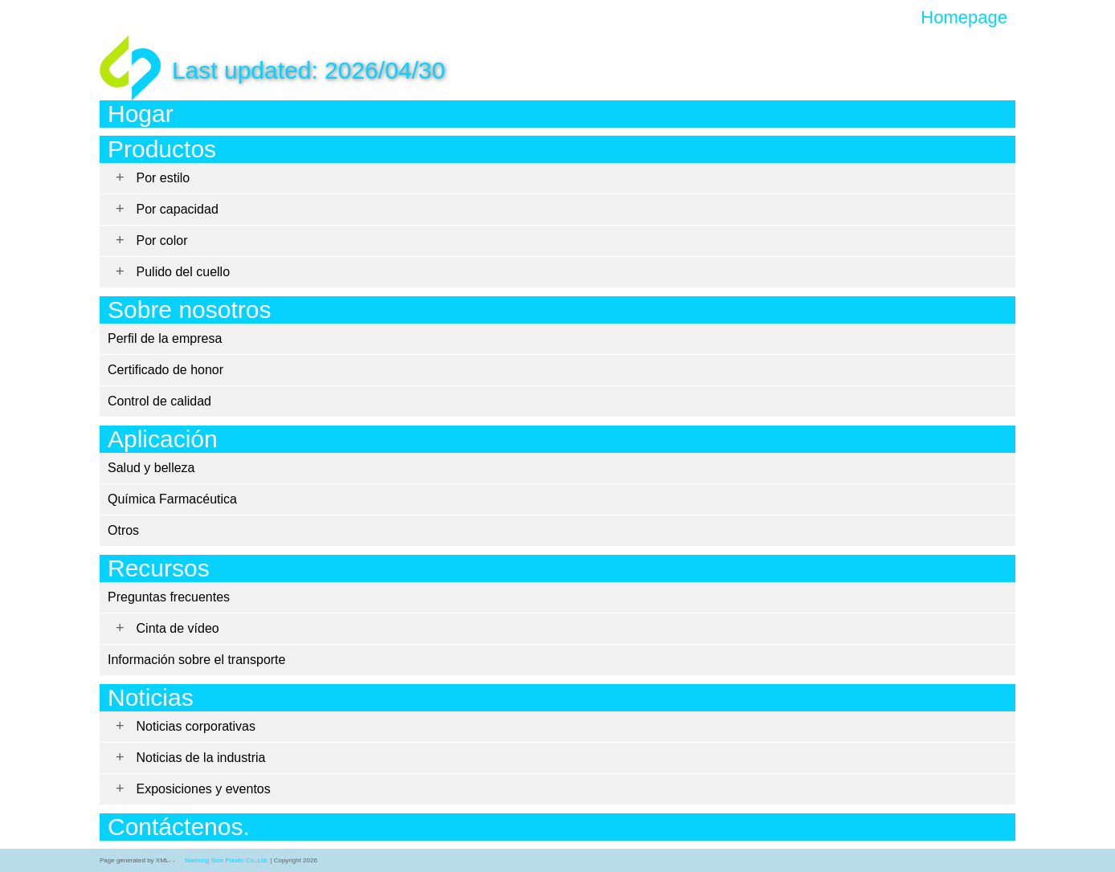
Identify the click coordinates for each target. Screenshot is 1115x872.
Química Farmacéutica (172, 499)
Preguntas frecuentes (169, 597)
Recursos (159, 568)
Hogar (141, 113)
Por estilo (163, 178)
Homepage (964, 17)
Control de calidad (159, 401)
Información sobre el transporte (196, 659)
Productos (162, 149)
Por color (162, 240)
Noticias (151, 697)
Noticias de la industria (201, 757)
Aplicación (163, 439)
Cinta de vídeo (178, 628)
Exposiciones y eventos (204, 789)
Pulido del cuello (184, 272)
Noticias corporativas (196, 726)
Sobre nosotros (189, 309)
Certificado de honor (165, 370)
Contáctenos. (179, 826)
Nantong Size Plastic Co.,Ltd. (226, 860)
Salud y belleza (151, 468)
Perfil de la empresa (165, 338)
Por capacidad (178, 209)
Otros (123, 530)
